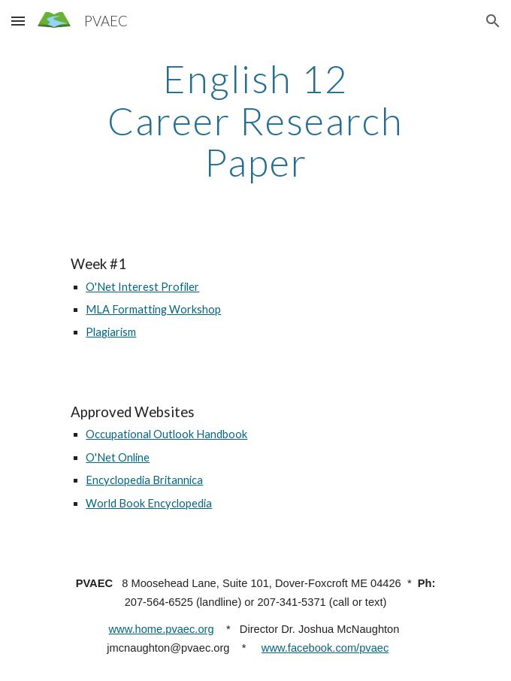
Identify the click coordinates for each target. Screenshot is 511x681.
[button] (18, 20)
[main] (255, 120)
